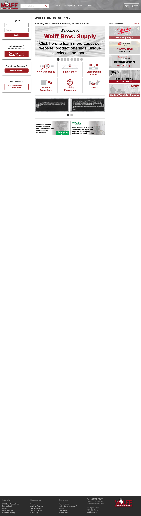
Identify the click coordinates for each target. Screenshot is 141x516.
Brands (4, 508)
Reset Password (16, 70)
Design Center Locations (68, 506)
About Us (94, 9)
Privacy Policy (63, 513)
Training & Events (73, 9)
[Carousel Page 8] (81, 59)
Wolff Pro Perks (8, 513)
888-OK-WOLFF (97, 499)
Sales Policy (63, 510)
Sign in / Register (131, 9)
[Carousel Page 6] (75, 59)
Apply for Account (36, 506)
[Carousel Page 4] (68, 59)
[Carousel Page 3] (65, 59)
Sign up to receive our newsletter (16, 87)
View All (137, 23)
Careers (61, 508)
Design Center (8, 510)
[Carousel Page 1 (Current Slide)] (58, 59)
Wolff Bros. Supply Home (10, 504)
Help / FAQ (34, 513)
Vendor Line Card (36, 510)
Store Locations (64, 504)
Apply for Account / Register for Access (16, 54)
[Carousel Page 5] (71, 59)
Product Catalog (7, 506)
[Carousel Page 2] (62, 59)
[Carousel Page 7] (78, 59)
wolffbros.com (92, 512)
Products (62, 9)
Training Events (35, 508)
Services (85, 9)
